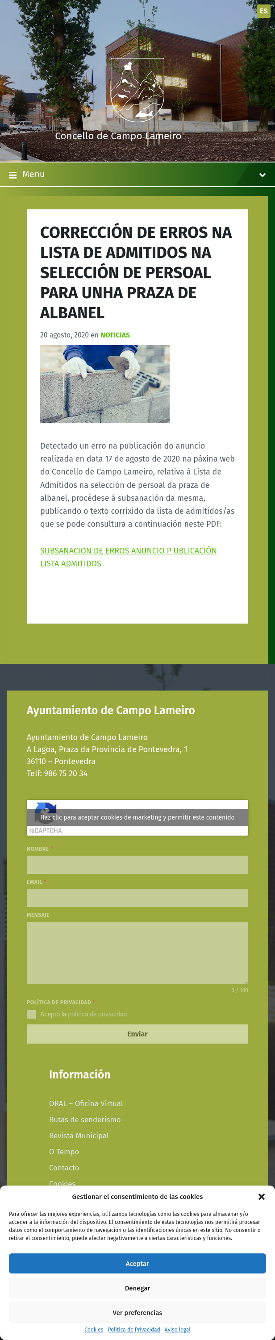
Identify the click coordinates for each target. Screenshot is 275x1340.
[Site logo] (137, 120)
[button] (261, 1196)
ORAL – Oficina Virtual (86, 1103)
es (264, 11)
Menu (137, 175)
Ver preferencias (137, 1313)
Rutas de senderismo (85, 1119)
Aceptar (137, 1264)
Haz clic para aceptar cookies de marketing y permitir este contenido (137, 817)
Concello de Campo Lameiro (118, 136)
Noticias (115, 335)
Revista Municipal (79, 1135)
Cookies (93, 1330)
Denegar (137, 1288)
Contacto (64, 1167)
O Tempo (64, 1151)
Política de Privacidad (134, 1330)
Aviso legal (178, 1330)
